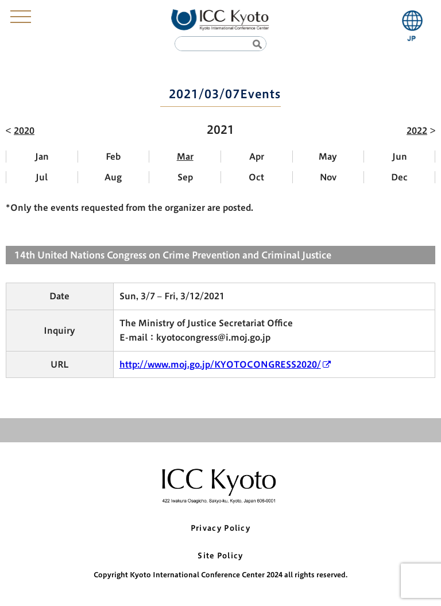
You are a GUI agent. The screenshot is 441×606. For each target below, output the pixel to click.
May (328, 156)
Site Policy (220, 555)
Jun (399, 156)
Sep (185, 177)
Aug (113, 177)
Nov (328, 177)
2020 (24, 130)
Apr (256, 156)
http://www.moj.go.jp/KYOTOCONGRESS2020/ (220, 364)
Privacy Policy (220, 528)
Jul (42, 177)
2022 (417, 130)
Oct (256, 177)
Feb (113, 156)
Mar (185, 156)
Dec (399, 177)
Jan (42, 156)
